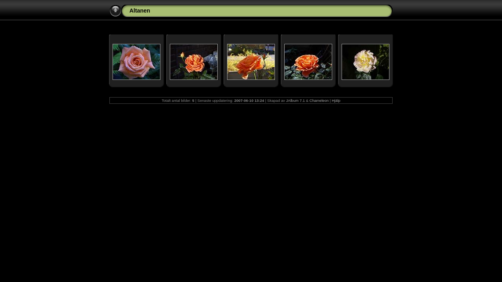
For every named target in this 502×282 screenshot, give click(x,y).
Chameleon (319, 100)
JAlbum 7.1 (295, 100)
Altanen (139, 10)
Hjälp (336, 100)
